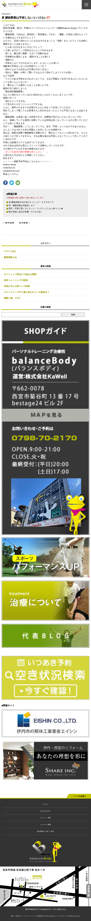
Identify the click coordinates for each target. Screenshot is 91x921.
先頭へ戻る (79, 797)
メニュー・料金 (45, 818)
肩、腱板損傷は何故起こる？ (22, 205)
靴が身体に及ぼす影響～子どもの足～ (26, 212)
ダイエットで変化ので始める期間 (20, 274)
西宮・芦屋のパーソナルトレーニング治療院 (26, 916)
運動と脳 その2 (12, 298)
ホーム (45, 804)
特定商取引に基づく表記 (45, 831)
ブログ (7, 251)
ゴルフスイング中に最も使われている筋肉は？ (26, 292)
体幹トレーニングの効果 (16, 280)
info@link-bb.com (11, 171)
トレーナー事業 (45, 824)
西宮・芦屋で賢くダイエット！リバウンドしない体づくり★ (36, 208)
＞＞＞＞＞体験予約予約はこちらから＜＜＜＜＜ (27, 161)
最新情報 (8, 257)
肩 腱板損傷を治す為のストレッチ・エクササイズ (31, 202)
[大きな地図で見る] (59, 909)
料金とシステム (10, 174)
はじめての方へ (45, 811)
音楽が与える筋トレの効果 (17, 286)
